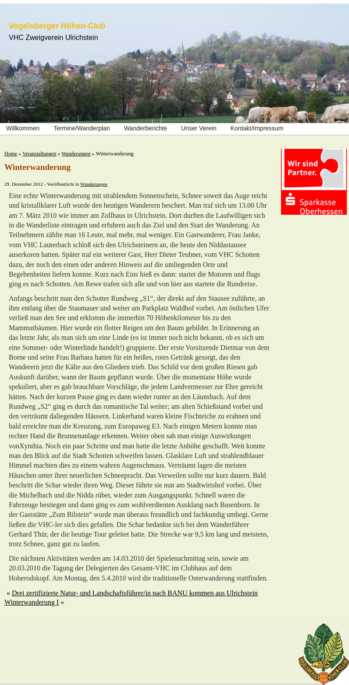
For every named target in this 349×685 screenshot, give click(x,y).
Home (10, 154)
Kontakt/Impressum (257, 128)
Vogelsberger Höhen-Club (57, 26)
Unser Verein (199, 128)
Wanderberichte (145, 128)
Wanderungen (75, 154)
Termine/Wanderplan (81, 128)
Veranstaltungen (39, 154)
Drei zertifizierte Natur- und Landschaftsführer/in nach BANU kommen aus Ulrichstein (135, 593)
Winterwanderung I (31, 602)
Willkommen (22, 128)
